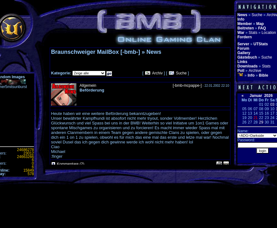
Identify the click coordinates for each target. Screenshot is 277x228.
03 (272, 104)
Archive (254, 70)
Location (268, 32)
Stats (253, 32)
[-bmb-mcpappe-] (187, 85)
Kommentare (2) (70, 164)
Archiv (157, 73)
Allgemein (88, 85)
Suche (181, 73)
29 (261, 122)
